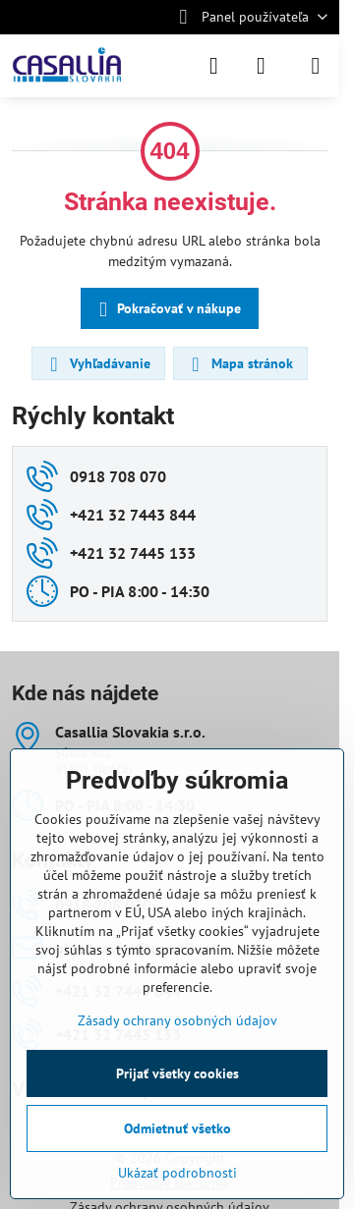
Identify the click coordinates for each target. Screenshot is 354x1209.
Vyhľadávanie (97, 364)
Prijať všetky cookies (177, 1073)
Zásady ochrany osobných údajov (177, 1020)
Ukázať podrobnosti (177, 1173)
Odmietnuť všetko (177, 1128)
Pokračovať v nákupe (166, 310)
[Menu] (315, 65)
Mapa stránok (239, 364)
